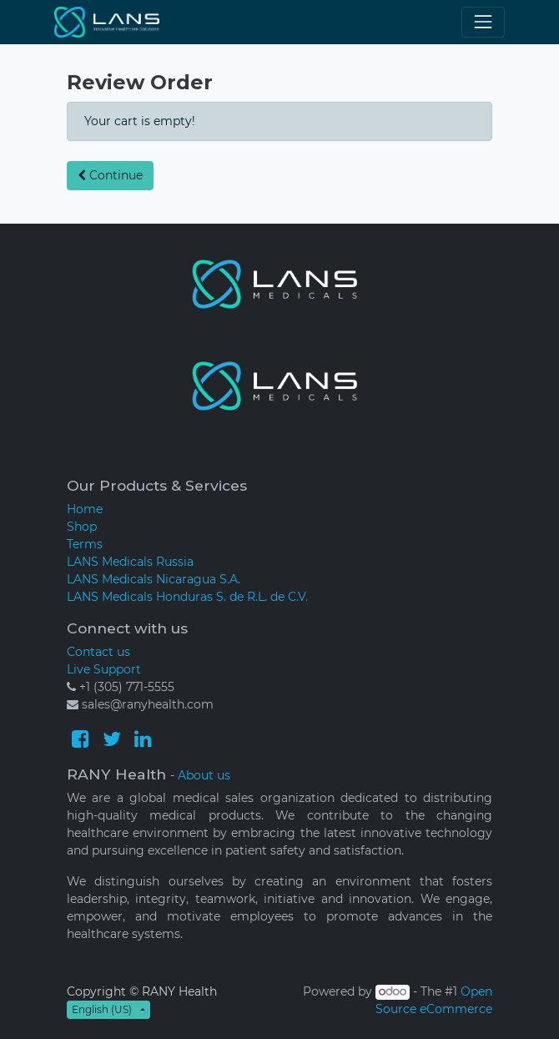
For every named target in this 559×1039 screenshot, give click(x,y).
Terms (85, 544)
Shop (82, 526)
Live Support (104, 669)
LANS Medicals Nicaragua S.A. (153, 579)
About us (204, 775)
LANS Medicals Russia (130, 561)
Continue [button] (110, 175)
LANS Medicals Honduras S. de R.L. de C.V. (187, 596)
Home (85, 509)
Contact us (98, 651)
